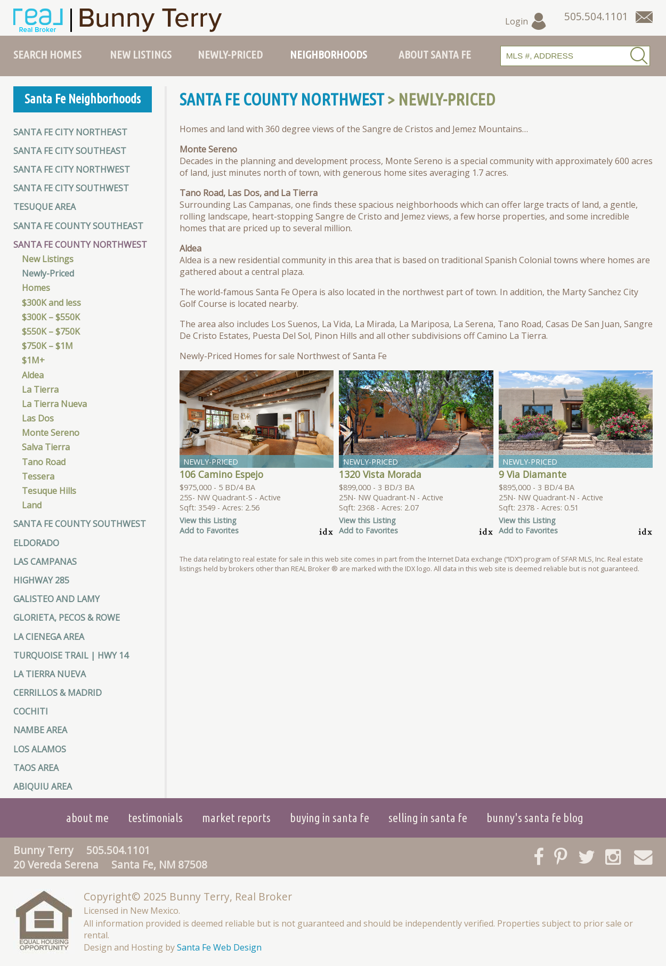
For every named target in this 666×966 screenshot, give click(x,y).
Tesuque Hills (49, 491)
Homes (36, 288)
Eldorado (36, 543)
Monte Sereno (50, 433)
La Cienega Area (48, 637)
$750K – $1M (47, 346)
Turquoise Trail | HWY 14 (70, 655)
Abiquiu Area (42, 786)
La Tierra (40, 389)
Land (32, 505)
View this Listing (208, 520)
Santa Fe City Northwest (71, 169)
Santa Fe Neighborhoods (83, 99)
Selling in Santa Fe (427, 817)
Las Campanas (45, 561)
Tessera (38, 476)
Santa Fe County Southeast (78, 226)
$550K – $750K (51, 331)
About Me (87, 817)
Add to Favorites (209, 530)
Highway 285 (41, 580)
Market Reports (236, 817)
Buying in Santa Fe (329, 817)
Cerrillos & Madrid (57, 693)
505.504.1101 (118, 850)
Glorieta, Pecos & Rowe (66, 617)
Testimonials (155, 817)
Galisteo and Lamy (56, 599)
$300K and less (51, 303)
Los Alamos (39, 749)
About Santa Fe (435, 54)
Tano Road (44, 462)
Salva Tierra (46, 447)
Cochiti (30, 711)
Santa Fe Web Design (219, 947)
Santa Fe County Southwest (79, 524)
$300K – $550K (51, 317)
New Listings (141, 54)
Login (526, 21)
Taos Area (36, 768)
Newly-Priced (230, 54)
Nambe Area (40, 730)
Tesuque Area (44, 207)
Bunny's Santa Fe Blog (534, 817)
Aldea (33, 375)
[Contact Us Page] (644, 17)
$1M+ (33, 360)
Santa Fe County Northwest (80, 244)
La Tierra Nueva (54, 404)
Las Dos (38, 418)
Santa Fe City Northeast (70, 132)
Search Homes (47, 54)
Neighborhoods (328, 54)
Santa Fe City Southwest (71, 188)
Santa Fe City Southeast (69, 151)
